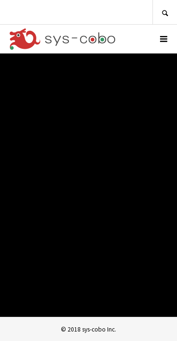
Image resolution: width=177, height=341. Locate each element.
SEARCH (164, 12)
